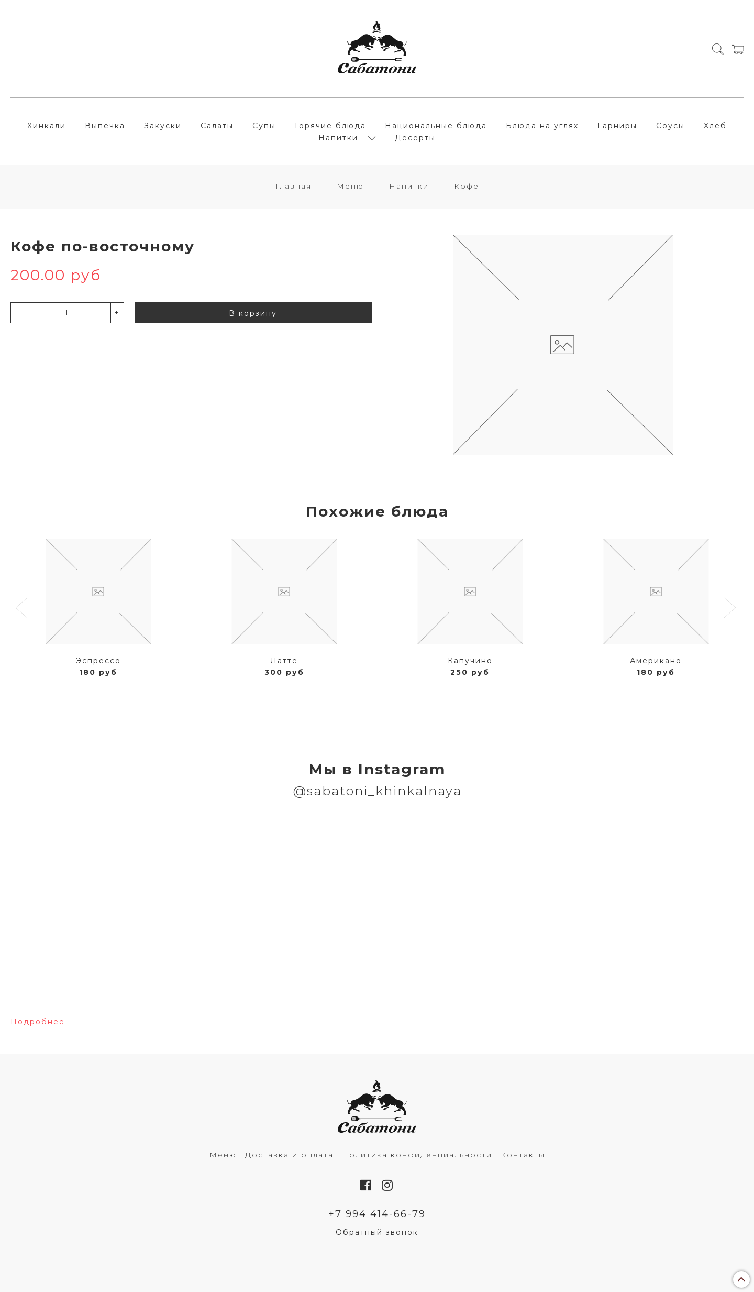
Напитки (338, 138)
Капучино (470, 660)
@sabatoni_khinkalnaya (377, 790)
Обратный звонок (377, 1232)
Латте (284, 660)
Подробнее (37, 1021)
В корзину (253, 313)
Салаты (217, 125)
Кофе (466, 186)
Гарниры (617, 125)
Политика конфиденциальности (417, 1154)
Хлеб (715, 125)
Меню (350, 186)
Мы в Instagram (377, 769)
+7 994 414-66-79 (377, 1214)
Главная (293, 186)
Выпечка (105, 125)
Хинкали (46, 125)
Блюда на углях (542, 125)
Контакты (523, 1154)
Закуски (163, 125)
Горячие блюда (330, 125)
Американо (656, 660)
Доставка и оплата (289, 1154)
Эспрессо (98, 660)
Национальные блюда (436, 125)
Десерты (415, 138)
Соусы (670, 125)
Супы (264, 125)
